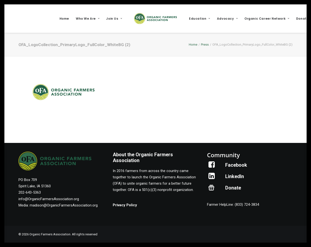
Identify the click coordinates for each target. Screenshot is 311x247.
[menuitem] (64, 18)
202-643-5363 (29, 192)
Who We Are (87, 18)
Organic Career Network (266, 18)
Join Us (114, 18)
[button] (211, 166)
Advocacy (227, 18)
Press (205, 44)
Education (199, 18)
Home (64, 18)
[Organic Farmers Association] (155, 18)
